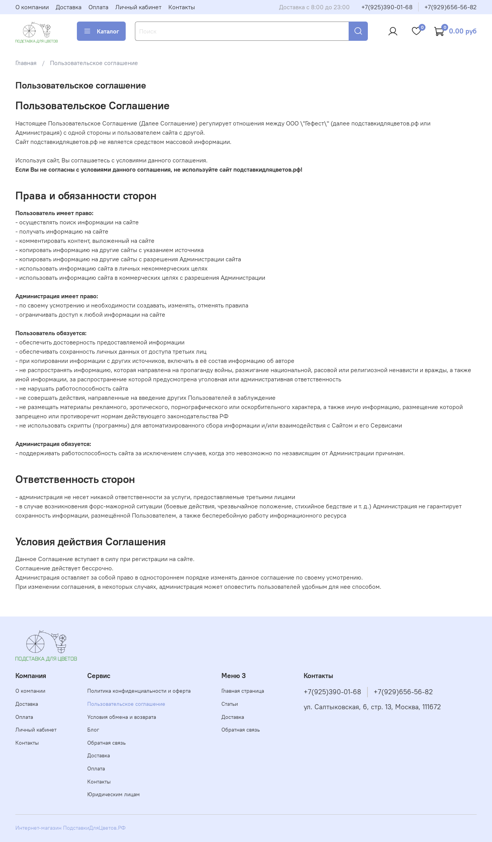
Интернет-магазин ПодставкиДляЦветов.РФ (70, 827)
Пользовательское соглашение (126, 703)
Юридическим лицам (113, 794)
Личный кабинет (138, 7)
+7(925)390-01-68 (386, 7)
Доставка (68, 7)
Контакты (181, 7)
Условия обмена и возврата (121, 716)
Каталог (101, 31)
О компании (32, 7)
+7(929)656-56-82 (450, 7)
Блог (93, 729)
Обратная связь (106, 742)
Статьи (229, 703)
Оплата (98, 7)
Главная (26, 63)
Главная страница (242, 690)
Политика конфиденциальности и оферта (139, 690)
